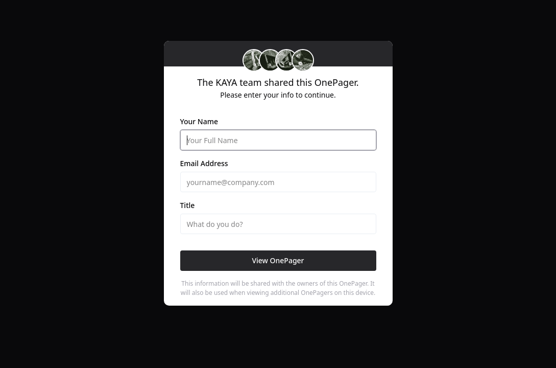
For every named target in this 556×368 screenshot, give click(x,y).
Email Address (204, 163)
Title (187, 205)
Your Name (199, 121)
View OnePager (278, 260)
